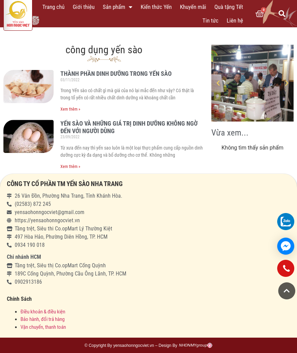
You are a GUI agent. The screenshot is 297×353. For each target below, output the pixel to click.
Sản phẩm (117, 7)
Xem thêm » (70, 109)
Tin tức (210, 20)
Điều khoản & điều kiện (42, 312)
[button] (286, 290)
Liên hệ (235, 20)
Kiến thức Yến (156, 6)
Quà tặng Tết (228, 6)
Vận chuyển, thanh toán (43, 327)
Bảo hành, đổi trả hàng (42, 319)
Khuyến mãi (193, 6)
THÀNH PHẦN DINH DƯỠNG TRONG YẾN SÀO (116, 73)
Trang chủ (53, 6)
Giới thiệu (84, 6)
